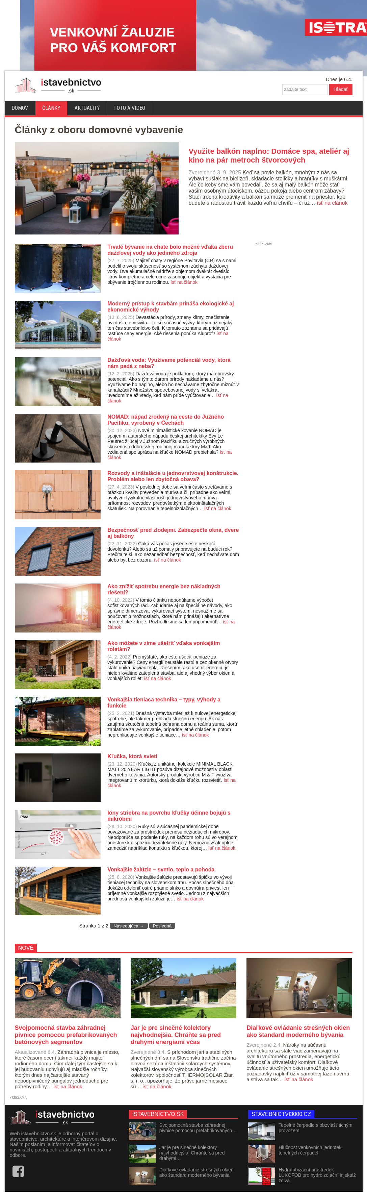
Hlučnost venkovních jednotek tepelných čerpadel (310, 1150)
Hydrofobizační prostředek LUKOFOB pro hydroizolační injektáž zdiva (317, 1175)
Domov (19, 108)
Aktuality (87, 108)
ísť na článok (332, 203)
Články (51, 108)
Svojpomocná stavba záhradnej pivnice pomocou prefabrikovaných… (198, 1127)
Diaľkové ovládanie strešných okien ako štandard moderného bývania (196, 1172)
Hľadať (341, 89)
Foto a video (129, 108)
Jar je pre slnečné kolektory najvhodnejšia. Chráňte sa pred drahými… (192, 1153)
